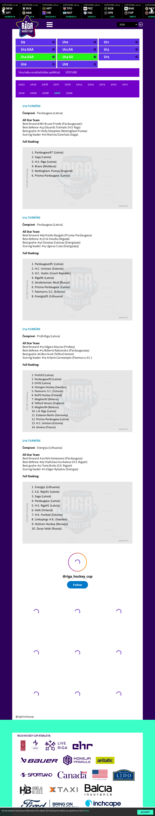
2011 (125, 84)
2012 (114, 84)
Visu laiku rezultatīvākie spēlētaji (39, 72)
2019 (33, 84)
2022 (21, 84)
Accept (145, 812)
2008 (45, 93)
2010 (21, 93)
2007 (57, 93)
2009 (33, 93)
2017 (56, 84)
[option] (10, 11)
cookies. (87, 811)
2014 (91, 84)
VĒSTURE (71, 72)
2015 (79, 84)
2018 (45, 84)
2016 (68, 84)
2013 (102, 84)
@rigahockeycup (25, 716)
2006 (69, 93)
